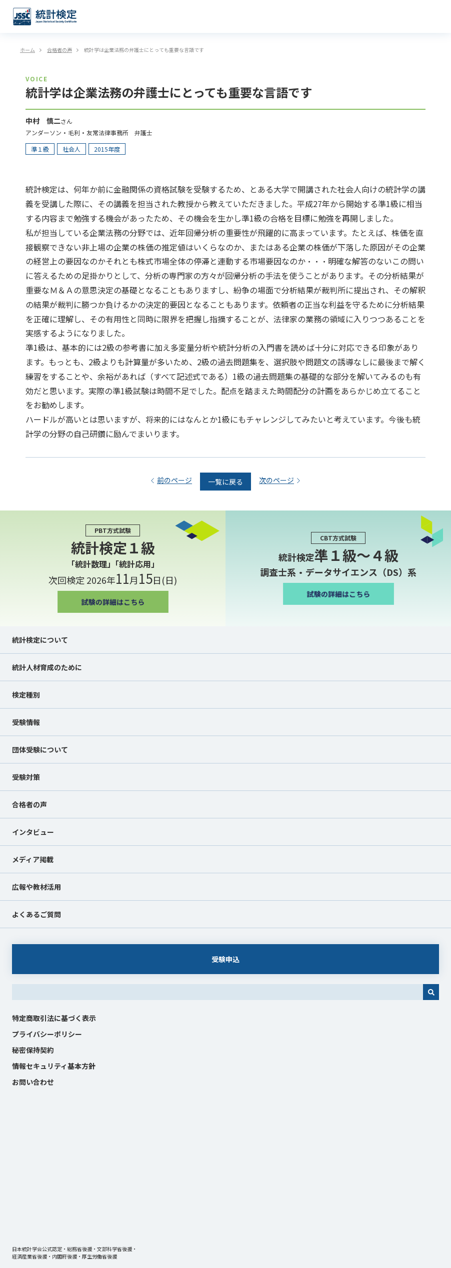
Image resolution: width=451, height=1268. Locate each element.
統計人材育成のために (47, 667)
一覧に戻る (225, 482)
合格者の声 (29, 804)
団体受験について (40, 750)
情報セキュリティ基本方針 (54, 1066)
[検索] (431, 992)
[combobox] (217, 992)
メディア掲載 (33, 859)
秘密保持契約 (33, 1050)
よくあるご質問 (36, 914)
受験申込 (226, 959)
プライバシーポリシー (47, 1034)
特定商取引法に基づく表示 (54, 1018)
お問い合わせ (33, 1082)
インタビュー (33, 832)
